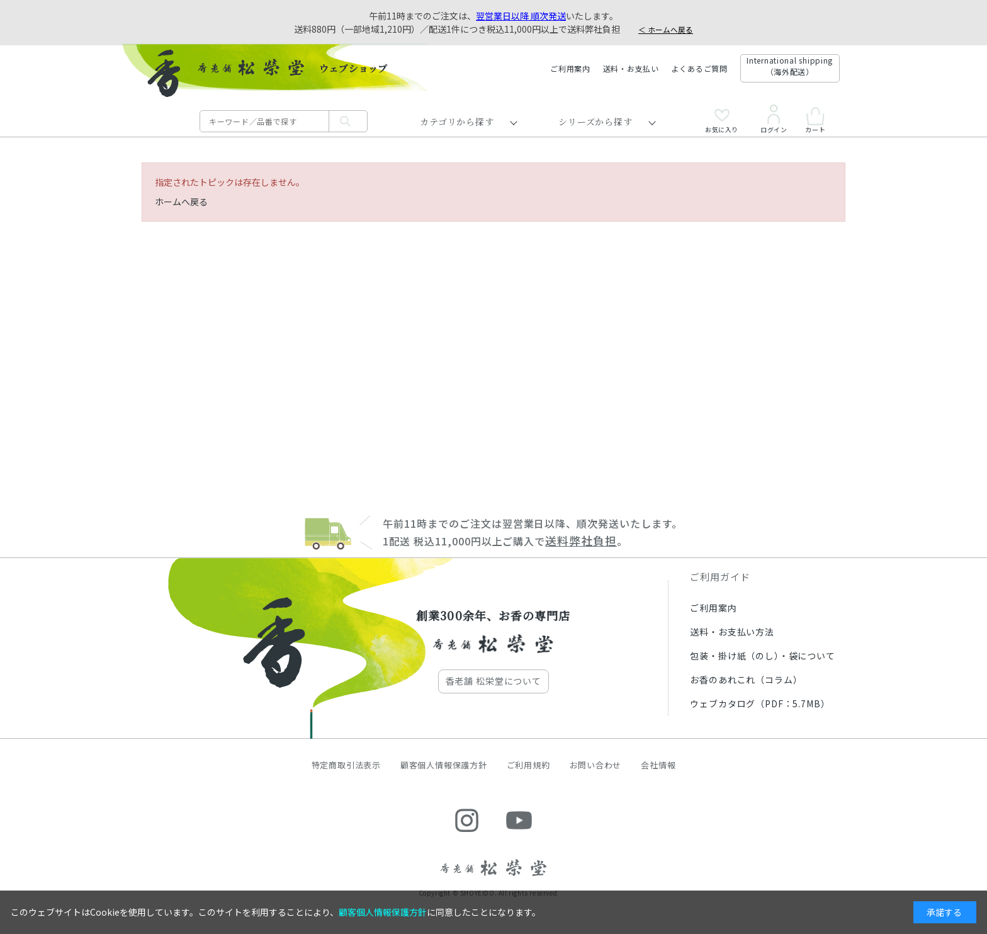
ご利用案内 (570, 68)
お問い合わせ (596, 765)
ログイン (773, 119)
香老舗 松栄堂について (493, 681)
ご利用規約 (528, 765)
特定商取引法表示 (346, 765)
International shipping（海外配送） (790, 66)
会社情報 (658, 765)
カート (815, 120)
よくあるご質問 (700, 68)
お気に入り (721, 121)
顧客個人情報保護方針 (443, 765)
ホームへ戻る (181, 201)
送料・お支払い (631, 68)
